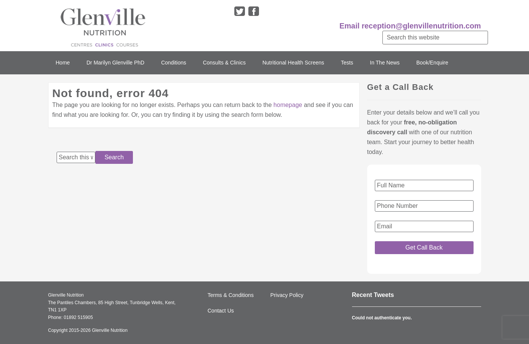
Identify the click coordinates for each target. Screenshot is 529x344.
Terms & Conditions (231, 295)
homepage (287, 105)
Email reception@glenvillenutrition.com (410, 26)
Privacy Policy (286, 295)
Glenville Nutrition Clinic (103, 25)
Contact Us (221, 311)
